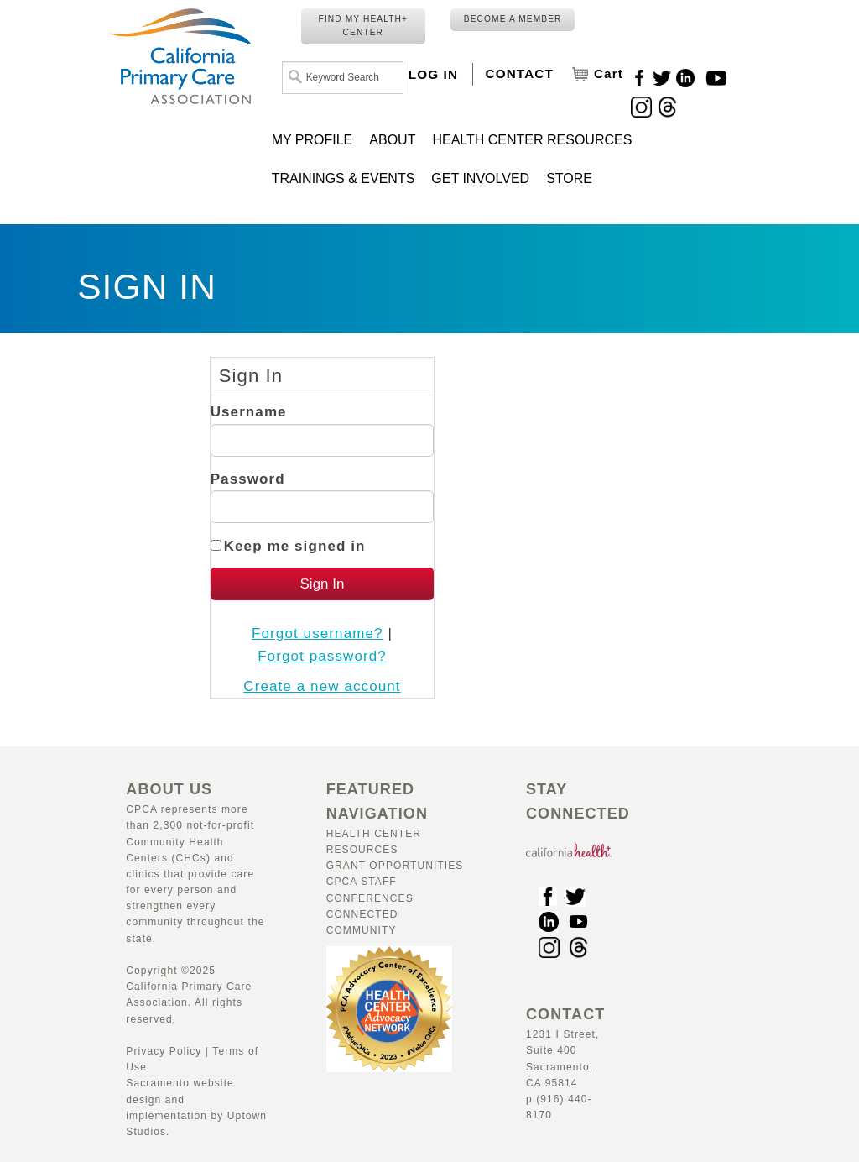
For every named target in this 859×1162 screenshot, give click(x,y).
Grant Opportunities (395, 866)
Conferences (370, 898)
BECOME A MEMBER (513, 19)
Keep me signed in (295, 546)
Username (249, 412)
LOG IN (433, 74)
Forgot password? (322, 656)
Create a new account (321, 686)
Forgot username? (317, 633)
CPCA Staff (361, 881)
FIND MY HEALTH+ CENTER (363, 25)
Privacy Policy (163, 1051)
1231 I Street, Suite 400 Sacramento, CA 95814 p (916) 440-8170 (565, 1065)
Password (248, 479)
